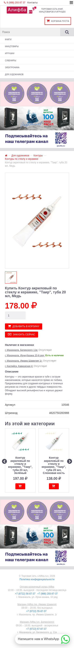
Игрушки (9, 53)
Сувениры (10, 60)
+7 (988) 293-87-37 (47, 593)
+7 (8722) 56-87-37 (25, 593)
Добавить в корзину (23, 326)
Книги (8, 39)
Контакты (32, 2)
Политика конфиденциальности (37, 579)
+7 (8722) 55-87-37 (36, 611)
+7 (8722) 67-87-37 (36, 629)
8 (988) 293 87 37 (14, 2)
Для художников (14, 74)
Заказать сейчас (21, 334)
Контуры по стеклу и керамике (21, 159)
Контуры (38, 155)
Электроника (12, 67)
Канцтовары (12, 46)
